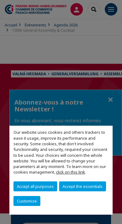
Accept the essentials (83, 186)
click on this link (70, 172)
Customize (27, 201)
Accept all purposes (35, 186)
